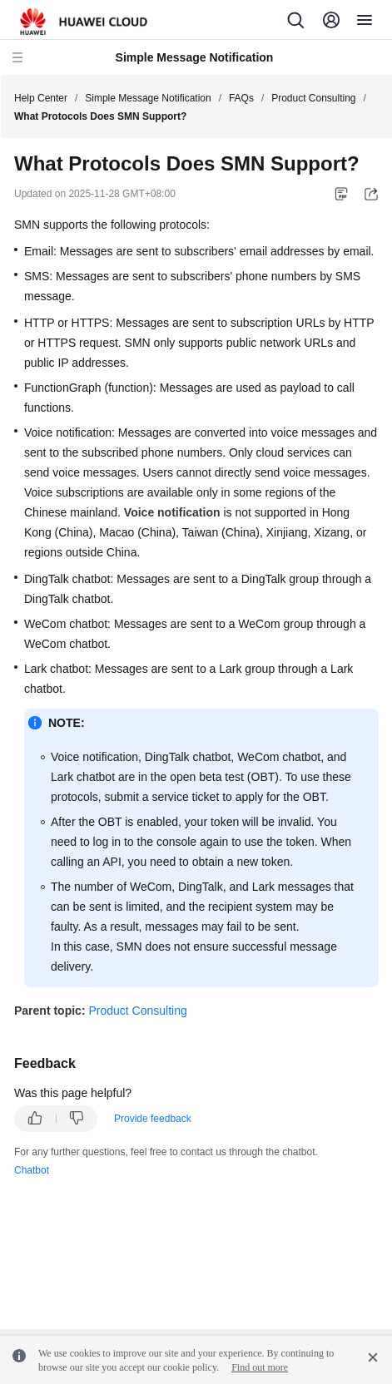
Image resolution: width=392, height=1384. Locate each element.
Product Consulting (313, 98)
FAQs (241, 98)
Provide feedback (152, 1118)
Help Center (40, 98)
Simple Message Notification (148, 98)
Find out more (259, 1367)
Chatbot (31, 1170)
